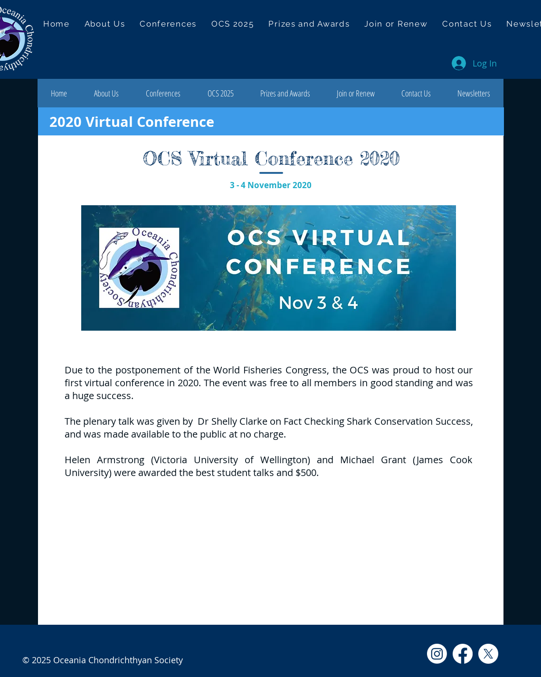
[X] (488, 654)
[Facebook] (463, 654)
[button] (168, 23)
